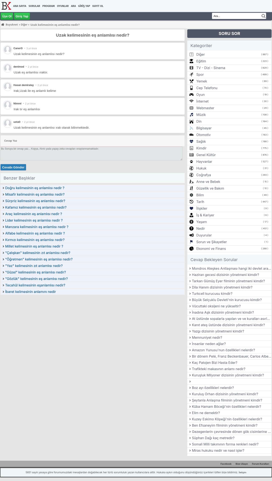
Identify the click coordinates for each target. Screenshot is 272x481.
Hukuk (201, 168)
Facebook (226, 463)
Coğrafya (203, 175)
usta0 (17, 121)
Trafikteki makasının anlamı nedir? (218, 369)
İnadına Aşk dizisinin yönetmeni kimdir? (223, 312)
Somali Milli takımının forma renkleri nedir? (225, 444)
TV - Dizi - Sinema (210, 68)
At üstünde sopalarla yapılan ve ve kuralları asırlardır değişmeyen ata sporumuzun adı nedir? (231, 319)
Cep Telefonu (206, 88)
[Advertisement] (92, 326)
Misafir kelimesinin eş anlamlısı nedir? (34, 194)
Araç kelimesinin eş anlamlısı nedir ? (33, 214)
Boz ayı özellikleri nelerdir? (213, 388)
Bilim (200, 195)
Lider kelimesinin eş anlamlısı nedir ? (34, 220)
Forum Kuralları (260, 463)
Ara (73, 6)
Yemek (201, 81)
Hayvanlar (204, 161)
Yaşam (201, 222)
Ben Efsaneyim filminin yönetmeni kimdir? (224, 425)
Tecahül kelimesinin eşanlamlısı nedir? (35, 285)
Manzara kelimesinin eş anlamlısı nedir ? (36, 227)
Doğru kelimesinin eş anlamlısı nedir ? (34, 188)
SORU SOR (229, 33)
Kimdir (201, 148)
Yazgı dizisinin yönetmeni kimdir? (218, 331)
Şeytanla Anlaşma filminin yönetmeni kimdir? (227, 400)
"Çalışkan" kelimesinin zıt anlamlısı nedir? (37, 253)
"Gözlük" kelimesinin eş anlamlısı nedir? (36, 279)
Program (48, 6)
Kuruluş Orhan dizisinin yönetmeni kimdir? (225, 394)
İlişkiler (201, 208)
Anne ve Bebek (208, 182)
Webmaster (205, 108)
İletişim (242, 472)
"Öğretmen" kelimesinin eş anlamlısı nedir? (39, 259)
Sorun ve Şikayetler (211, 242)
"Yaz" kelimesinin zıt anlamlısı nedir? (34, 266)
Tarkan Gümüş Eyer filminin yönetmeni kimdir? (228, 281)
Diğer (200, 54)
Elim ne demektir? (206, 413)
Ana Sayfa (19, 6)
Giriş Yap (84, 6)
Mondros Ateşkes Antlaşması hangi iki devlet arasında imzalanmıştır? (231, 268)
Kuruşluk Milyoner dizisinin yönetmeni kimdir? (228, 375)
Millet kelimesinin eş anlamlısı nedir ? (34, 246)
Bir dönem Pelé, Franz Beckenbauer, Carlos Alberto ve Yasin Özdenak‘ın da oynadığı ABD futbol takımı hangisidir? (231, 356)
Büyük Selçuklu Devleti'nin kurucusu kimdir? (227, 300)
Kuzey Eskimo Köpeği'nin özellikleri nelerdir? (227, 419)
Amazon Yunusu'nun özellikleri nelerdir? (223, 350)
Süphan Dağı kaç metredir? (213, 438)
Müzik (201, 115)
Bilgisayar (204, 128)
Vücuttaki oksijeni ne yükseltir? (216, 306)
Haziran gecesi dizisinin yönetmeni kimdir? (225, 275)
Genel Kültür (206, 155)
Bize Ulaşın (242, 463)
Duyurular (204, 235)
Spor (200, 74)
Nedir (200, 228)
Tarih (200, 202)
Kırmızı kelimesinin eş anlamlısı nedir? (35, 240)
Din (198, 121)
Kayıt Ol (97, 6)
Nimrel (17, 103)
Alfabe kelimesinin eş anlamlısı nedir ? (35, 233)
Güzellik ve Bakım (210, 188)
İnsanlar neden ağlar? (209, 344)
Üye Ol (7, 16)
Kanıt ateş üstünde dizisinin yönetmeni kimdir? (228, 325)
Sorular (34, 6)
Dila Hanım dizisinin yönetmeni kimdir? (222, 287)
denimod (18, 66)
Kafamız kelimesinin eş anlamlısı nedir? (36, 207)
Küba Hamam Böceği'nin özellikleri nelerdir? (226, 406)
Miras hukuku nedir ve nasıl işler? (218, 450)
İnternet (202, 101)
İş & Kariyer (205, 215)
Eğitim (201, 61)
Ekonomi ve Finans (211, 248)
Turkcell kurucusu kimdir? (212, 293)
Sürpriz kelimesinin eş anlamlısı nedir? (35, 201)
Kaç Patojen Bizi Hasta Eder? (214, 362)
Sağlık (201, 141)
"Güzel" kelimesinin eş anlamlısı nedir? (35, 272)
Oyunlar (63, 6)
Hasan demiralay (23, 85)
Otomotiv (203, 135)
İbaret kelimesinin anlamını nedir (30, 292)
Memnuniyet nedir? (207, 337)
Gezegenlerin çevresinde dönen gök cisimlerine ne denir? (231, 432)
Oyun (200, 94)
